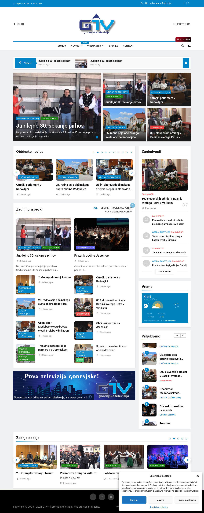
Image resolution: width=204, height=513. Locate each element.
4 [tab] (106, 152)
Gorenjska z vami (71, 465)
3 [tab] (102, 152)
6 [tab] (114, 152)
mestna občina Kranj (28, 118)
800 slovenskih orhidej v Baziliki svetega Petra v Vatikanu (173, 396)
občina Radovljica (160, 92)
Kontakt (128, 45)
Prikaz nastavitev (187, 500)
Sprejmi (134, 500)
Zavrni (160, 500)
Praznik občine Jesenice (33, 473)
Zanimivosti (165, 401)
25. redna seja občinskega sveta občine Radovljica (170, 379)
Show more (164, 272)
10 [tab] (131, 152)
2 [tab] (97, 152)
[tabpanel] (57, 107)
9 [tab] (126, 152)
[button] (197, 476)
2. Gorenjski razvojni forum (78, 473)
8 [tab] (122, 152)
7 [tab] (118, 152)
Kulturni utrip (113, 465)
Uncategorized (49, 118)
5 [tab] (110, 152)
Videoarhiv (94, 45)
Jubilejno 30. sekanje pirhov (157, 3)
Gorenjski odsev (27, 465)
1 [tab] (97, 137)
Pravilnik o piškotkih (159, 507)
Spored (113, 45)
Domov (62, 45)
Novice (78, 44)
